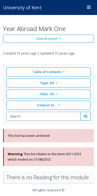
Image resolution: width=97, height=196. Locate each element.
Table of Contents (47, 71)
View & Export (47, 38)
